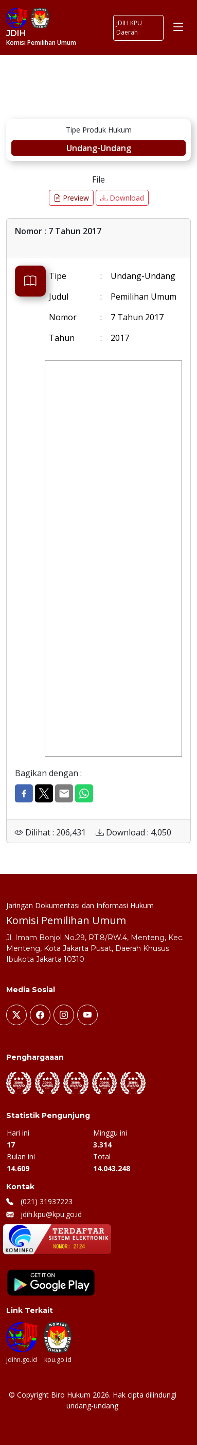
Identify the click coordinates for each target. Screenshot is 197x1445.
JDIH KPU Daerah (129, 28)
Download (122, 198)
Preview (71, 198)
